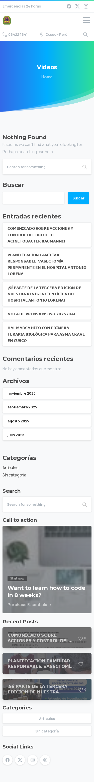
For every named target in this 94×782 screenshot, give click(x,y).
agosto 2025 (18, 421)
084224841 (15, 34)
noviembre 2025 (22, 393)
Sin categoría (14, 475)
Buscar (13, 184)
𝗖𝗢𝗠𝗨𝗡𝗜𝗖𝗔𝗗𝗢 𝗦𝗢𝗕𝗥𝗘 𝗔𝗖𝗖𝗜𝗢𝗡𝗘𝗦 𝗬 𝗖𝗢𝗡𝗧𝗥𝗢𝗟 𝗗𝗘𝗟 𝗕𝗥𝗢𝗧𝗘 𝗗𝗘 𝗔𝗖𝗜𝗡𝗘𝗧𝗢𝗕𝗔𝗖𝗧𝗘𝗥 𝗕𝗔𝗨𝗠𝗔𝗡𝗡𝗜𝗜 (40, 234)
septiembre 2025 (22, 407)
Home (46, 77)
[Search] (40, 166)
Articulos (11, 467)
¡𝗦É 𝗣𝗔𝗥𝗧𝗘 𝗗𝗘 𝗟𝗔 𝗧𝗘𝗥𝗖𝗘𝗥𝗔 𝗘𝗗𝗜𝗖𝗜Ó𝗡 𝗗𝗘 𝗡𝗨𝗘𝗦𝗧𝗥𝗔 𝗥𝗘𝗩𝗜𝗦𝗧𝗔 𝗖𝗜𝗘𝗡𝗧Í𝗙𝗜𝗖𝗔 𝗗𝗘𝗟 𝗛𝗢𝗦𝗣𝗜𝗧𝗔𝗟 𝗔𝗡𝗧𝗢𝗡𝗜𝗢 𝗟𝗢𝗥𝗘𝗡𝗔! (44, 294)
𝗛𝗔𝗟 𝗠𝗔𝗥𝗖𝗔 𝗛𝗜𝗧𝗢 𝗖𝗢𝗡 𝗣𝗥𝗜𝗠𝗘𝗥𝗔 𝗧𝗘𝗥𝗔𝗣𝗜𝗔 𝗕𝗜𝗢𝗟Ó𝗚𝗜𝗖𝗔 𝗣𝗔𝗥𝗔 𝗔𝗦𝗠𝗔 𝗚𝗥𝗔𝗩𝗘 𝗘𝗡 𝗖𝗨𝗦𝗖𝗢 (46, 334)
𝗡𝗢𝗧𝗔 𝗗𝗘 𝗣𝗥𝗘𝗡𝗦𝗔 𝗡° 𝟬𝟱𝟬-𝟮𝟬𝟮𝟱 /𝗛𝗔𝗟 (42, 314)
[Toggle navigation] (86, 20)
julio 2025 (16, 434)
